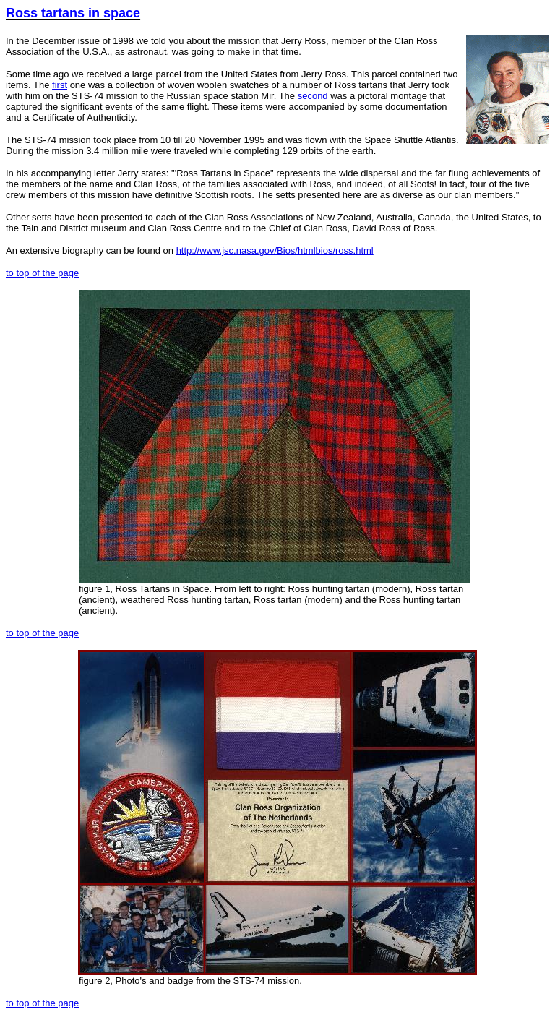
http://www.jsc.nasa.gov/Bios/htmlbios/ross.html (275, 250)
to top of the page (42, 272)
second (313, 95)
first (59, 85)
